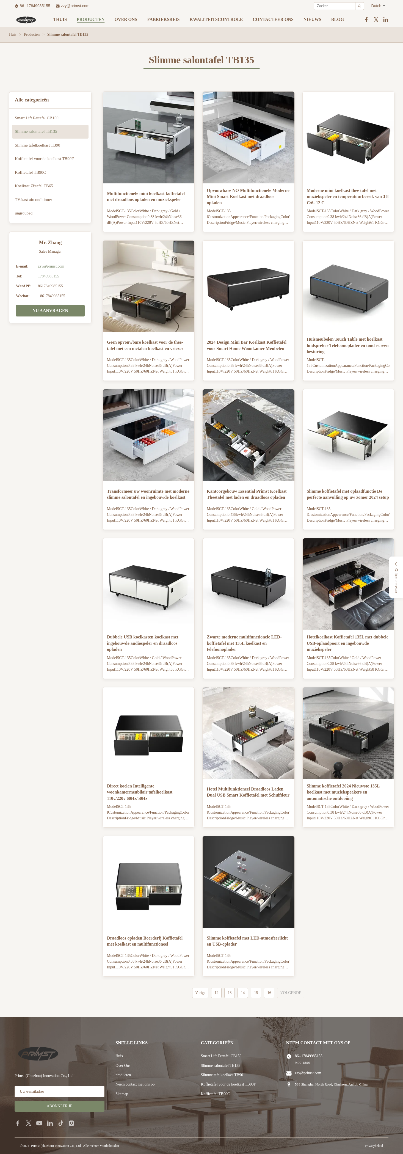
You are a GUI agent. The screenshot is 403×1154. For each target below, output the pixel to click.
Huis (12, 34)
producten (123, 1075)
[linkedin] (50, 1123)
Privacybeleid (374, 1146)
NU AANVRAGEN (50, 310)
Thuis (60, 19)
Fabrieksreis (163, 19)
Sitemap (121, 1094)
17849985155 (48, 276)
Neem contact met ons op (134, 1084)
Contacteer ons (273, 19)
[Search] (359, 6)
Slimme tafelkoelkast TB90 (222, 1075)
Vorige (200, 993)
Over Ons (122, 1066)
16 (269, 993)
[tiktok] (60, 1123)
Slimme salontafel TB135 (220, 1066)
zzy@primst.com (75, 6)
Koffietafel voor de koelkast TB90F (228, 1084)
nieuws (312, 19)
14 (243, 993)
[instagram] (71, 1123)
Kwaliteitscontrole (216, 19)
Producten (90, 19)
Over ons (125, 19)
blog (337, 19)
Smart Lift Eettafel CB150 (221, 1056)
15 (256, 993)
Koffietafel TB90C (215, 1094)
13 (229, 993)
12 (216, 993)
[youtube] (39, 1123)
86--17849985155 (35, 6)
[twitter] (28, 1123)
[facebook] (18, 1123)
